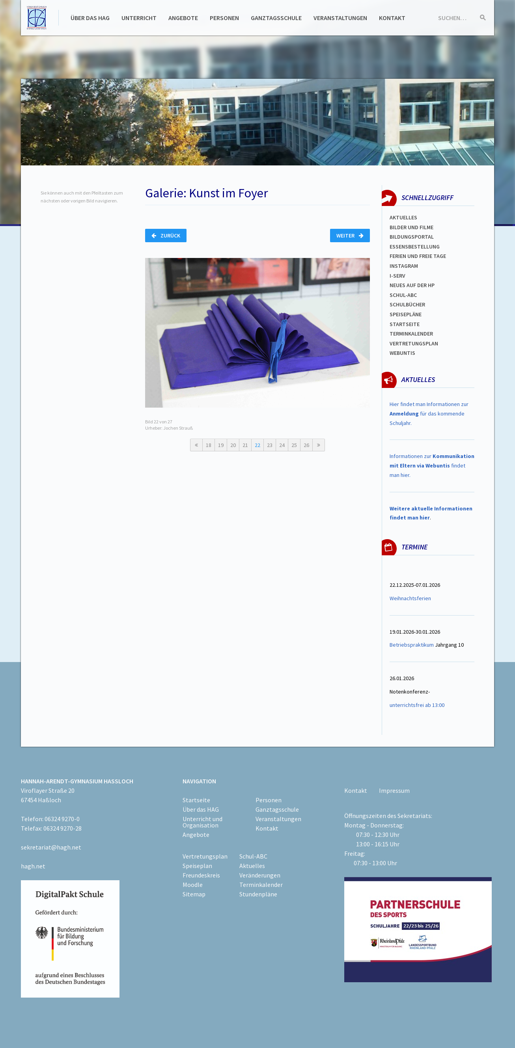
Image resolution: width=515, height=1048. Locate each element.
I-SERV (397, 275)
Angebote (183, 18)
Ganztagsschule (276, 18)
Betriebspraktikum (412, 644)
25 (294, 445)
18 (208, 445)
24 (282, 445)
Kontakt (392, 18)
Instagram (404, 265)
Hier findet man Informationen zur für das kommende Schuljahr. (429, 414)
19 (221, 445)
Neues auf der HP (412, 285)
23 (269, 445)
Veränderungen (259, 875)
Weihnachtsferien (410, 598)
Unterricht (139, 18)
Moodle (193, 884)
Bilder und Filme (411, 227)
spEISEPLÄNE (406, 314)
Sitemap (194, 894)
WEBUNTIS (402, 352)
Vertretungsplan (414, 343)
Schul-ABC (253, 856)
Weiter (350, 235)
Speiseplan (197, 866)
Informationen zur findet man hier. (432, 466)
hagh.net (33, 866)
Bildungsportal (412, 236)
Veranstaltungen (340, 18)
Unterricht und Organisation (202, 822)
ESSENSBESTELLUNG (415, 246)
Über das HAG (90, 18)
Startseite (405, 324)
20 (233, 445)
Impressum (394, 790)
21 (245, 445)
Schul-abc (403, 295)
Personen (224, 18)
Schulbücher (407, 304)
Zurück (165, 235)
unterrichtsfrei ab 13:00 (417, 705)
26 (306, 445)
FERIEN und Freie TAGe (418, 256)
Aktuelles (403, 217)
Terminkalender (411, 333)
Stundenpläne (258, 894)
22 (257, 445)
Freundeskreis (201, 875)
